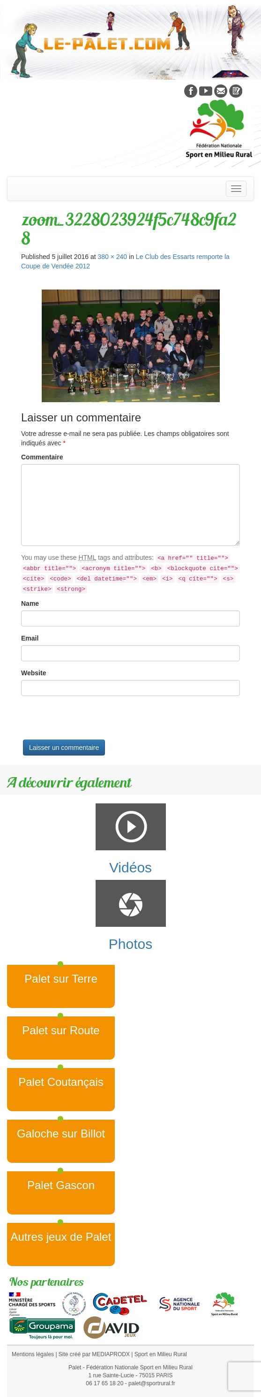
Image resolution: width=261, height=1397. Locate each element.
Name (30, 603)
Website (33, 673)
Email (29, 638)
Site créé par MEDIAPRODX (94, 1354)
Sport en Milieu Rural (160, 1354)
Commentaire (42, 457)
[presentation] (92, 721)
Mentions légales (33, 1354)
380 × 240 (112, 256)
